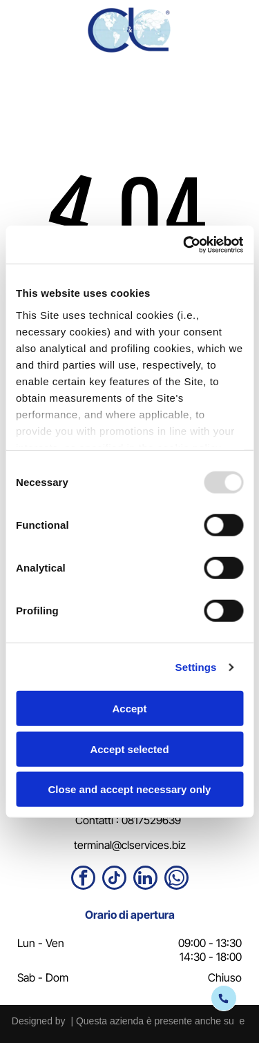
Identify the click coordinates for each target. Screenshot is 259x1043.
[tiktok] (114, 879)
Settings (196, 666)
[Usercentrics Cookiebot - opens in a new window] (184, 244)
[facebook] (83, 879)
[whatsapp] (176, 879)
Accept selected (129, 748)
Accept (129, 708)
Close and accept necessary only (129, 789)
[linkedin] (145, 879)
